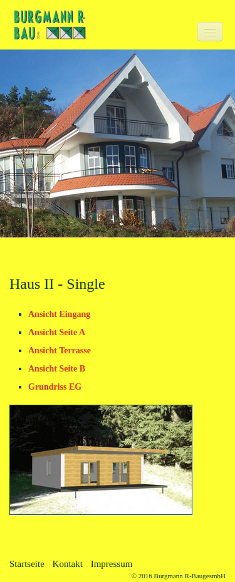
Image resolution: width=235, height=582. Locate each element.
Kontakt (68, 564)
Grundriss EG (54, 387)
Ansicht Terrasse (59, 350)
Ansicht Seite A (56, 332)
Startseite (26, 564)
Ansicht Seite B (56, 368)
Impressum (112, 564)
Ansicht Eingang (59, 314)
